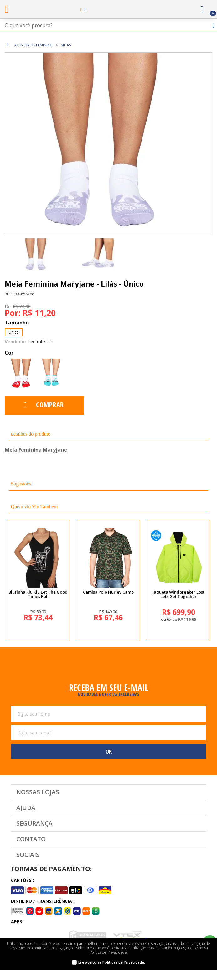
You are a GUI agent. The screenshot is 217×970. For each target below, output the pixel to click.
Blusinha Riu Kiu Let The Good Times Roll (38, 594)
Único (13, 332)
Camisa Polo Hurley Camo (108, 592)
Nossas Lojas (37, 792)
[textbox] (108, 25)
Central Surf (39, 342)
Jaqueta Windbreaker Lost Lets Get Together (178, 594)
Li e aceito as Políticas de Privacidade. (111, 962)
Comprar (50, 404)
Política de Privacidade (108, 952)
